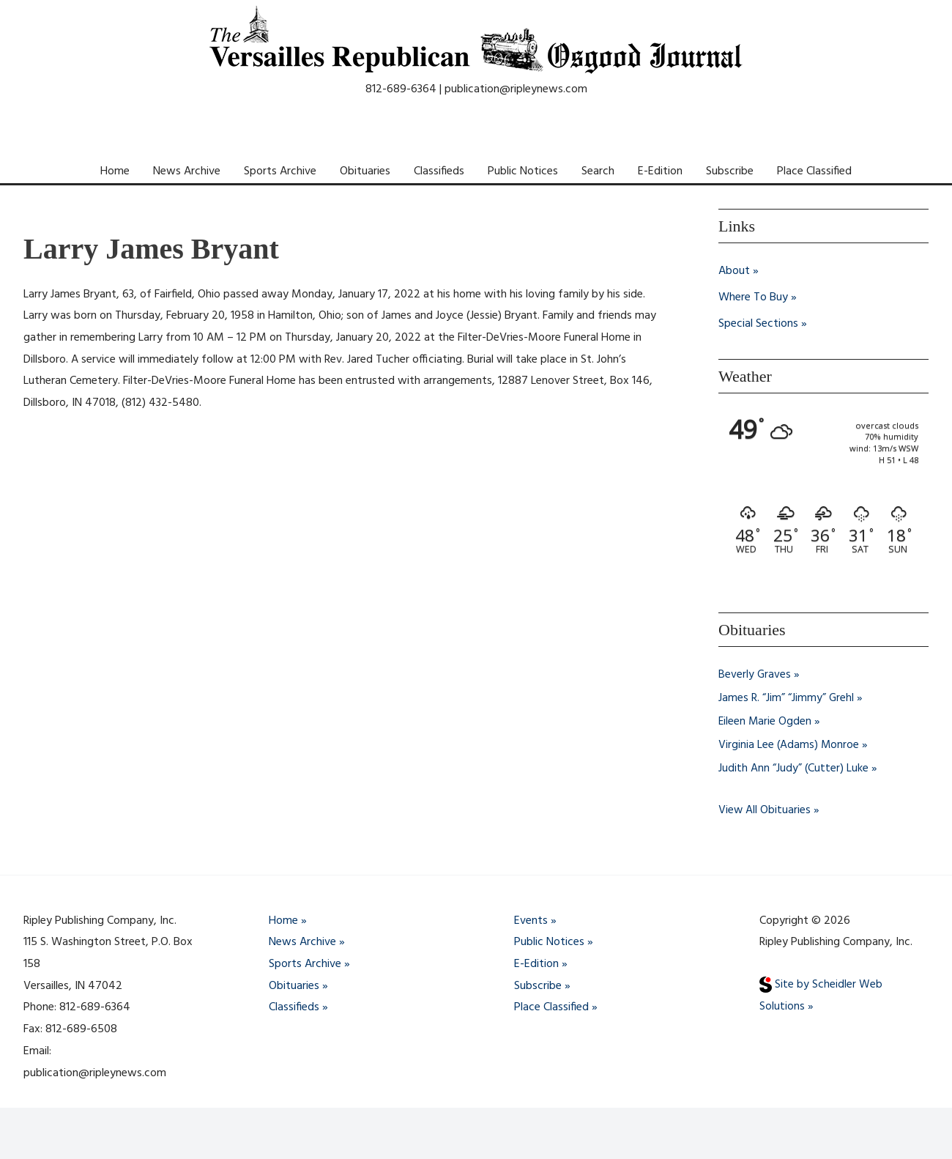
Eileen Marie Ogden (765, 721)
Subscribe (730, 171)
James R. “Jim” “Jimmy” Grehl (786, 698)
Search (597, 171)
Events (531, 920)
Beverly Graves (755, 674)
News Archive (186, 171)
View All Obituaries (764, 809)
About (734, 271)
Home (115, 171)
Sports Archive (280, 171)
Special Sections (758, 323)
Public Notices (523, 171)
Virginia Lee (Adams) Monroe (789, 745)
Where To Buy (753, 297)
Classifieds (439, 171)
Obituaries (365, 171)
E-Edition (660, 171)
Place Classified (814, 171)
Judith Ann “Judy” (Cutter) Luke (793, 768)
